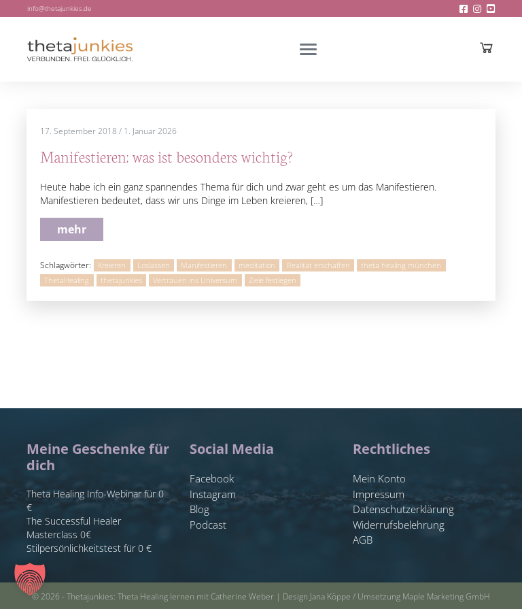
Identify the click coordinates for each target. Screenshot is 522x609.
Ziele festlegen (272, 280)
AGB (362, 539)
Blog (199, 509)
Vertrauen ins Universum (195, 280)
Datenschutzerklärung (403, 509)
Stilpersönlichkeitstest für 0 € (89, 548)
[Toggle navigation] (308, 49)
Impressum (378, 494)
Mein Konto (379, 478)
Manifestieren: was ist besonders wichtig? (166, 156)
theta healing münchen (401, 265)
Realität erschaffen (318, 265)
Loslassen (153, 265)
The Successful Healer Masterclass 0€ (74, 527)
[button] (30, 579)
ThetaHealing (66, 280)
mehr (71, 229)
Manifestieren (204, 265)
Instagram (213, 494)
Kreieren (112, 265)
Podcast (208, 524)
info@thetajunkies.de (59, 8)
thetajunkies (121, 280)
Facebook (212, 478)
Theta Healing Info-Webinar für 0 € (95, 500)
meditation (257, 265)
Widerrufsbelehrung (399, 524)
